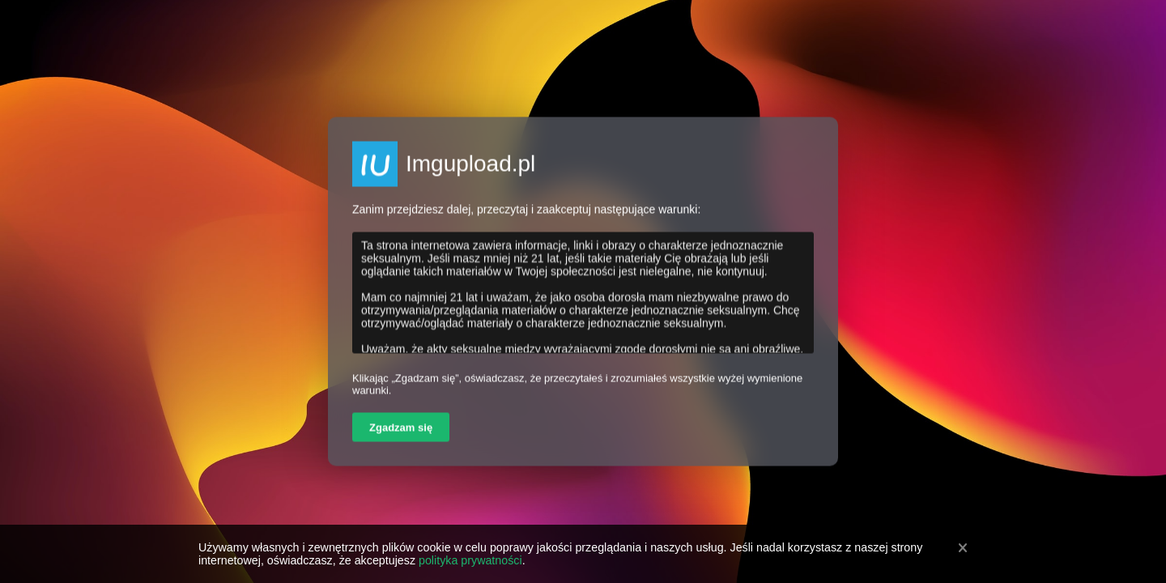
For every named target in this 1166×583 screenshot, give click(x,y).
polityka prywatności (470, 560)
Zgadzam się (400, 428)
